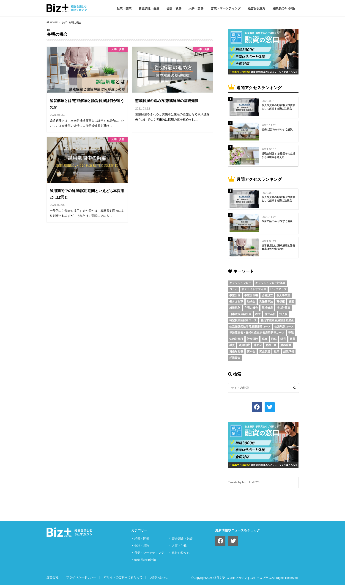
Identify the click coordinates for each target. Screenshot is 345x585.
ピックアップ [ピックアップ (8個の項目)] (278, 289)
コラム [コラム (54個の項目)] (233, 289)
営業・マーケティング (226, 8)
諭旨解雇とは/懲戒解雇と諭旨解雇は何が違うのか (278, 247)
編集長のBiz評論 (284, 8)
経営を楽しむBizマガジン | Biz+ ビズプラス (242, 578)
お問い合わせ (159, 577)
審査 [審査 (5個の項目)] (291, 301)
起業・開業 (124, 8)
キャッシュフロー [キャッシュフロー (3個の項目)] (240, 283)
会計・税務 (174, 8)
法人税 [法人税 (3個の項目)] (283, 314)
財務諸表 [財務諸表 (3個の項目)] (285, 345)
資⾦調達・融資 (149, 8)
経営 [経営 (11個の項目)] (283, 339)
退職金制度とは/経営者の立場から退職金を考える (278, 155)
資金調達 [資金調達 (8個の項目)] (264, 351)
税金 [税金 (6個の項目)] (264, 339)
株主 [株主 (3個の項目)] (258, 314)
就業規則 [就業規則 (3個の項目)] (234, 307)
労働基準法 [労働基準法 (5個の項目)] (266, 301)
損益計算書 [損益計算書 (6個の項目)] (283, 307)
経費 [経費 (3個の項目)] (292, 339)
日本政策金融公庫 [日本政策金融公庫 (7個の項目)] (240, 314)
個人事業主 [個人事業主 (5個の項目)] (283, 295)
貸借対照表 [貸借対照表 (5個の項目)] (236, 351)
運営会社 (52, 577)
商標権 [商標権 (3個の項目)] (281, 301)
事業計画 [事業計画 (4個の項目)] (234, 295)
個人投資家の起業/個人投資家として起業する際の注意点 (278, 107)
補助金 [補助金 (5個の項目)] (258, 345)
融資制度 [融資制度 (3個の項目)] (244, 345)
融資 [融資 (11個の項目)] (232, 345)
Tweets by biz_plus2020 (244, 482)
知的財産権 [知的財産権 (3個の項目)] (236, 339)
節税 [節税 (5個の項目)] (274, 339)
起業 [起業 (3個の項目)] (276, 351)
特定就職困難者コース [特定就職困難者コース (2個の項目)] (243, 320)
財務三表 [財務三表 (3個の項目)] (271, 345)
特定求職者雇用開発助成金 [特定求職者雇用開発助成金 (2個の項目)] (277, 320)
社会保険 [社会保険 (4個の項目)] (252, 339)
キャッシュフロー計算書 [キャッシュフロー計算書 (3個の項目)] (270, 283)
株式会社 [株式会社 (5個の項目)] (270, 314)
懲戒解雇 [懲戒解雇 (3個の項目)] (267, 307)
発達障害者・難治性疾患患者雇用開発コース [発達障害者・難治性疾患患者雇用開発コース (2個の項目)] (256, 332)
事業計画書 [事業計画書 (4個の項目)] (251, 295)
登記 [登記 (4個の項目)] (291, 332)
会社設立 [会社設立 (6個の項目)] (267, 295)
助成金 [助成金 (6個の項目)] (251, 301)
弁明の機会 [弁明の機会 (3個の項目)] (251, 307)
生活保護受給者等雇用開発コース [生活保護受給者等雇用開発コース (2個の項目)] (250, 326)
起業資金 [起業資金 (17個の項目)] (234, 357)
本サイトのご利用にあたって (123, 577)
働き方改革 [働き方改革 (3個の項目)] (236, 301)
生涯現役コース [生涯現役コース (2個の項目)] (284, 326)
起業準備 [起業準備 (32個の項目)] (288, 351)
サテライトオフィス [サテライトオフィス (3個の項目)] (253, 289)
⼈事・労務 (196, 8)
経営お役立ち (257, 8)
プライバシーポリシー (81, 577)
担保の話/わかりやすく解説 (277, 129)
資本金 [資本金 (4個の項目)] (251, 351)
